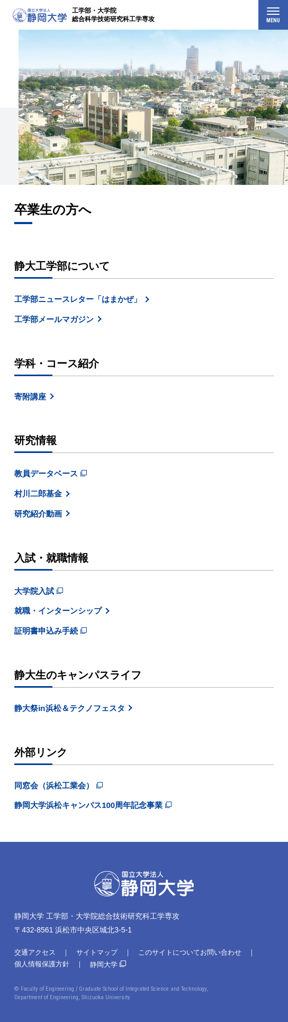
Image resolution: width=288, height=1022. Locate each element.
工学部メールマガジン (54, 319)
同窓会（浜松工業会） (54, 785)
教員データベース (46, 473)
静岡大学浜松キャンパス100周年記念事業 (88, 805)
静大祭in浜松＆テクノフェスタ (69, 708)
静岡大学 (104, 964)
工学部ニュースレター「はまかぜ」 (77, 299)
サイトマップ (97, 952)
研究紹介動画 (38, 513)
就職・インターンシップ (58, 610)
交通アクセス (35, 952)
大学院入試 (34, 591)
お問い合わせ (220, 952)
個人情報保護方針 (41, 964)
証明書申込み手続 (46, 630)
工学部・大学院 (113, 15)
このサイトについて (169, 952)
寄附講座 (30, 396)
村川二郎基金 (38, 493)
